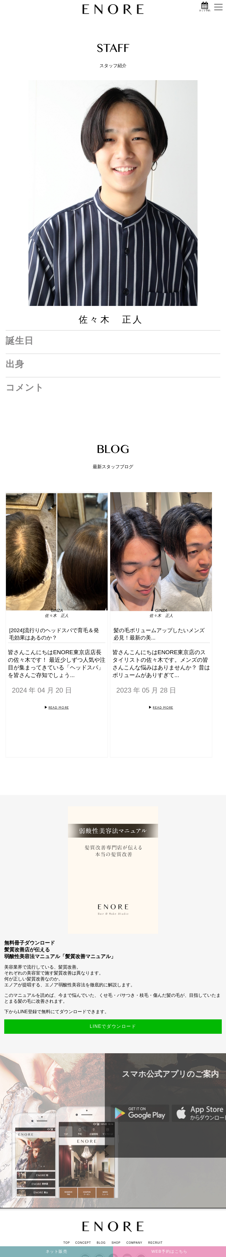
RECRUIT (155, 1242)
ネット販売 (56, 1251)
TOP (66, 1242)
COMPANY (134, 1242)
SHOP (116, 1242)
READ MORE (58, 707)
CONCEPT (83, 1242)
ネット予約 (204, 10)
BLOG (101, 1242)
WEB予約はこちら (169, 1251)
